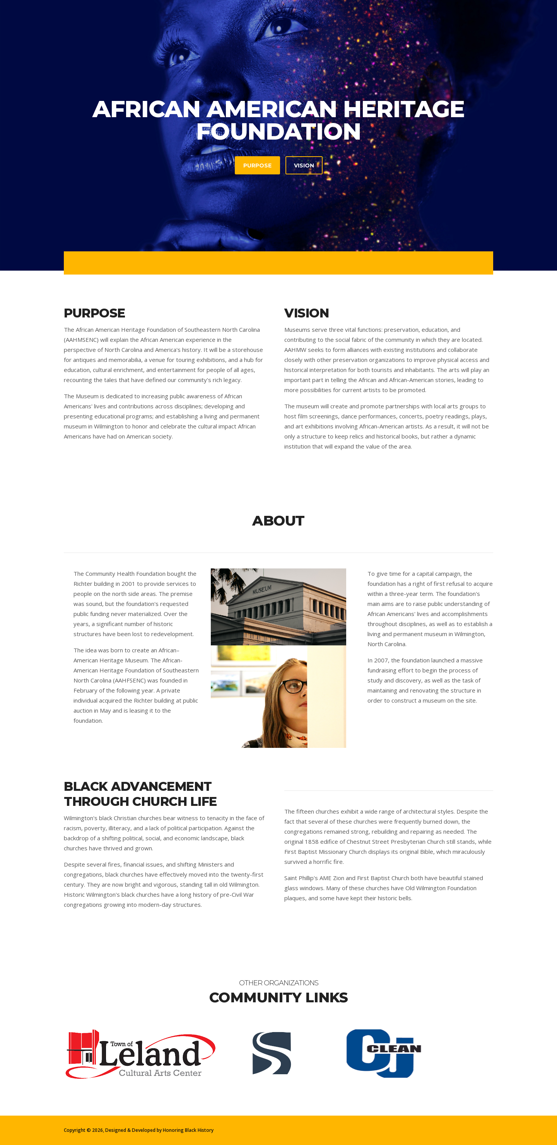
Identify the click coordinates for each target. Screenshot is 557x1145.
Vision (304, 165)
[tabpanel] (278, 135)
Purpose (257, 165)
